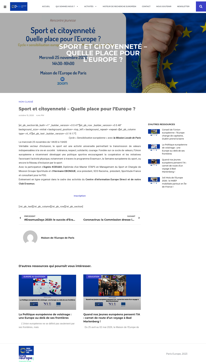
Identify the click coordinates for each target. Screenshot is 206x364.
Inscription (80, 195)
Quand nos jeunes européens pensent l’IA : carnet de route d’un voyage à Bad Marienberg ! (111, 318)
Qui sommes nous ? (67, 6)
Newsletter (183, 6)
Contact (146, 6)
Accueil (46, 6)
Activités (90, 6)
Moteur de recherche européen (119, 6)
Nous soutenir (163, 6)
